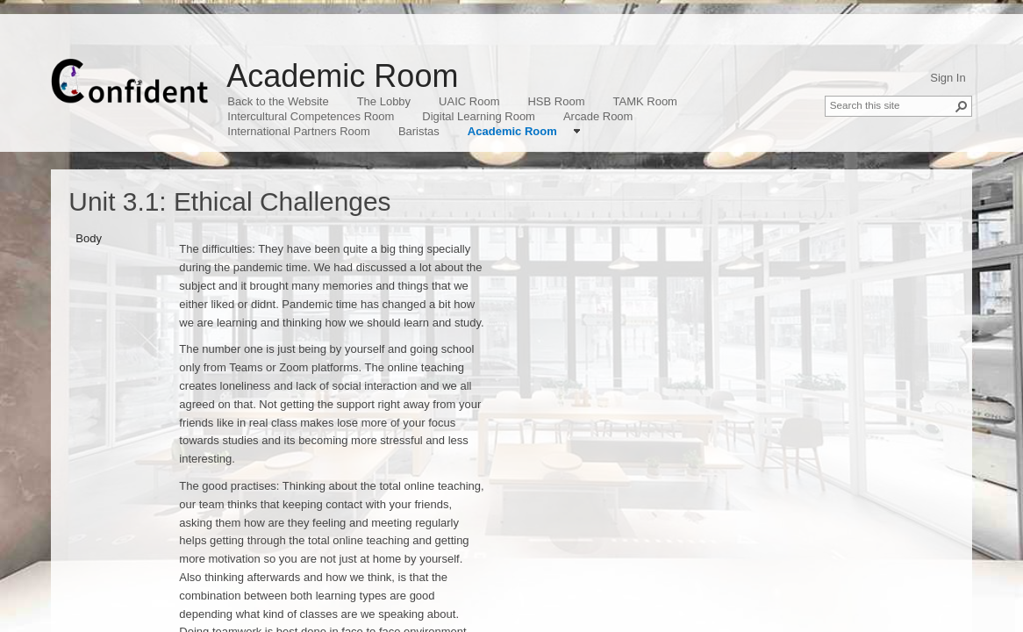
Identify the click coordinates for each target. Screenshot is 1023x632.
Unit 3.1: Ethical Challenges (229, 201)
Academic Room (342, 76)
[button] (961, 106)
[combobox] (891, 104)
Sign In (947, 77)
